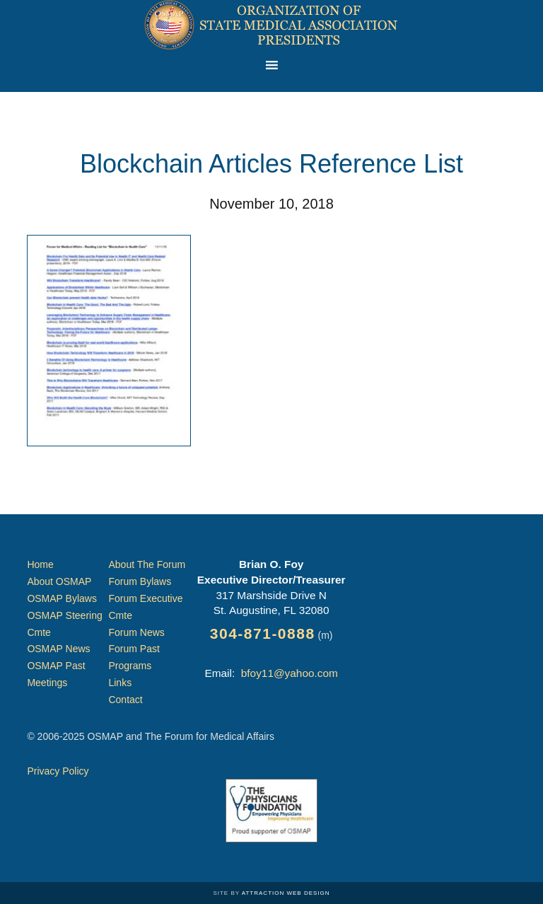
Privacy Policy (57, 771)
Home (40, 564)
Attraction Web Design (286, 893)
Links (120, 682)
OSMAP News (58, 648)
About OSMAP (59, 581)
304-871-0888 (262, 633)
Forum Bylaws (139, 581)
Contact (125, 699)
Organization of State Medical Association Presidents (271, 25)
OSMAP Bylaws (62, 598)
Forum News (136, 632)
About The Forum (146, 564)
